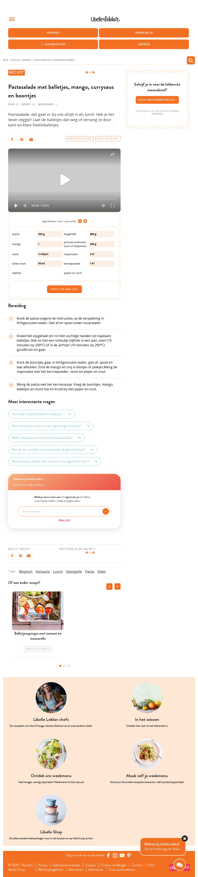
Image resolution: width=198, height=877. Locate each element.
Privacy (42, 865)
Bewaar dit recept (79, 138)
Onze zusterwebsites (121, 869)
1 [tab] (60, 666)
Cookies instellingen (113, 865)
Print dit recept (108, 138)
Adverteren (95, 869)
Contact (137, 865)
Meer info (64, 520)
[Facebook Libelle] (108, 855)
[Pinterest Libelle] (128, 855)
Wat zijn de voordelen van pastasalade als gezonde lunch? (53, 449)
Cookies (90, 865)
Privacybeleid (157, 113)
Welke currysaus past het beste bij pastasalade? (46, 437)
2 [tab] (64, 666)
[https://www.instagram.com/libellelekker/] (115, 855)
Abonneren (75, 869)
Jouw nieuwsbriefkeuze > (157, 100)
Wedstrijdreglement (50, 869)
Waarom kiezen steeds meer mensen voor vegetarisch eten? (55, 461)
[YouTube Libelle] (122, 855)
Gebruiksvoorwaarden (66, 865)
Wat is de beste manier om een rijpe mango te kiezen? (51, 426)
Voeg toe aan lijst (64, 289)
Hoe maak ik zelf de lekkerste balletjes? (41, 414)
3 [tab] (68, 666)
